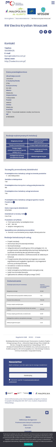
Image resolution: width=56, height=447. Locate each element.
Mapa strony (28, 425)
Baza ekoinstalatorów (23, 18)
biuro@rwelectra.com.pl (15, 56)
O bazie (37, 337)
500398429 (9, 50)
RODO (31, 337)
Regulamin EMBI (21, 337)
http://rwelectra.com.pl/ (15, 61)
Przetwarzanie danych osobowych (28, 422)
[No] (54, 439)
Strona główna (10, 18)
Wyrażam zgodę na (24, 381)
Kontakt (28, 428)
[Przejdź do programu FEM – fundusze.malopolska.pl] (28, 394)
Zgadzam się (28, 444)
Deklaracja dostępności (28, 420)
